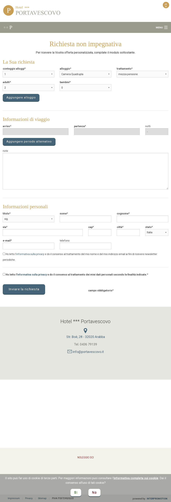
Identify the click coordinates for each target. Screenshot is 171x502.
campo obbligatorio (100, 290)
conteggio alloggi (13, 68)
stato (148, 227)
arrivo (6, 126)
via (4, 227)
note (5, 150)
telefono (65, 240)
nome (63, 213)
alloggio (65, 68)
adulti (6, 82)
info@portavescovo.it (85, 352)
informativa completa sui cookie (136, 478)
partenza (79, 126)
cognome (122, 213)
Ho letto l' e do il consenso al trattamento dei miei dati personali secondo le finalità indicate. (75, 274)
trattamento (124, 68)
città (119, 227)
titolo (6, 213)
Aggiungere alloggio (21, 97)
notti (148, 126)
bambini (64, 82)
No (94, 493)
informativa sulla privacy (30, 254)
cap (90, 227)
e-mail (7, 240)
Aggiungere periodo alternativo (29, 141)
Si (75, 493)
